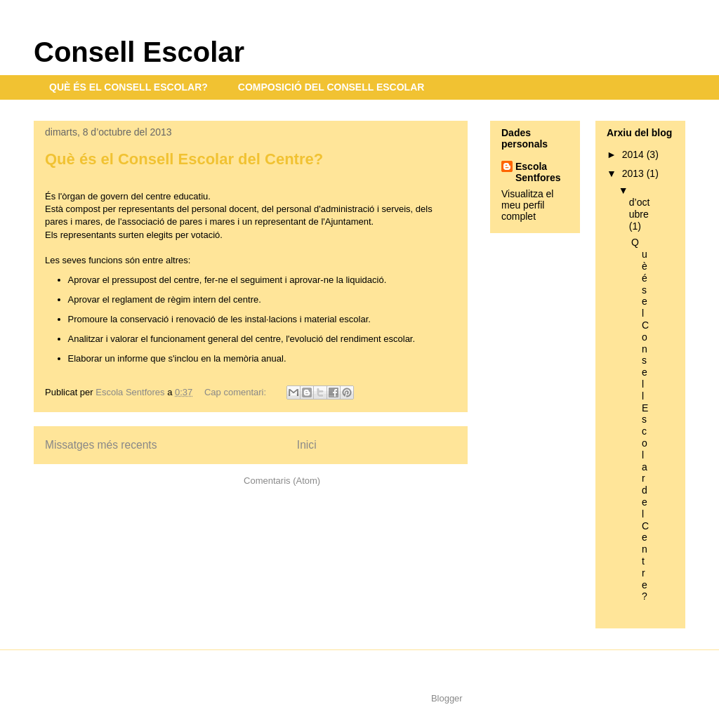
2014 (634, 154)
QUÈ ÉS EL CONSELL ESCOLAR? (128, 87)
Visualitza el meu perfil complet (527, 205)
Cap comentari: (236, 392)
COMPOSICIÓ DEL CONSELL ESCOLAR (331, 87)
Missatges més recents (101, 445)
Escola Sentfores (538, 172)
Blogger (446, 698)
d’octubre (639, 208)
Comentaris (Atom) (282, 480)
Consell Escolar (139, 52)
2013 (634, 173)
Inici (307, 445)
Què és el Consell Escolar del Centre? (184, 159)
